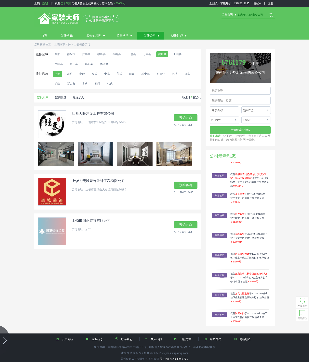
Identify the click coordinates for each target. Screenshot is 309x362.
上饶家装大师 (62, 44)
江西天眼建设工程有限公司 (93, 113)
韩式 (110, 83)
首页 (44, 35)
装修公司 (150, 35)
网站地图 (242, 339)
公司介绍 (68, 339)
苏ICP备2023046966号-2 (174, 358)
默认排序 (42, 97)
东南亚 (161, 73)
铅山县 (117, 54)
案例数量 (60, 97)
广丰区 (86, 54)
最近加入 (78, 97)
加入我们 (157, 339)
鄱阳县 (89, 64)
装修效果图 (94, 35)
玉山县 (177, 54)
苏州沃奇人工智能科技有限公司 (140, 358)
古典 (85, 83)
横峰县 (101, 54)
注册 (270, 3)
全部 (57, 54)
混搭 (174, 73)
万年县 (147, 54)
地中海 (145, 73)
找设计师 (177, 35)
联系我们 (127, 339)
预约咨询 (185, 117)
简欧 (57, 83)
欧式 (94, 73)
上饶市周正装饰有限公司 (91, 221)
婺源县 (104, 64)
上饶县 (132, 54)
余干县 (74, 64)
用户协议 (216, 339)
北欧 (82, 73)
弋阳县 (59, 64)
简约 (70, 73)
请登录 (257, 3)
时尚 (97, 83)
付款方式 (186, 339)
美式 (119, 73)
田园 (132, 73)
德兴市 (71, 54)
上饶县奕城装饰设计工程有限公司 (98, 181)
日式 (187, 73)
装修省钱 (67, 35)
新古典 (71, 83)
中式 (107, 73)
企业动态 (98, 339)
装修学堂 (122, 35)
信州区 (162, 54)
